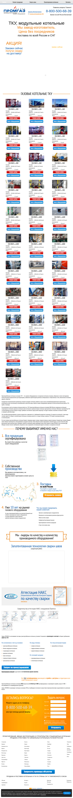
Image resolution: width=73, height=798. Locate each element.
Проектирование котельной (8, 672)
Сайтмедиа (39, 788)
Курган (25, 755)
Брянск (3, 748)
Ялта (68, 756)
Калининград (4, 766)
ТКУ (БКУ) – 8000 (36, 352)
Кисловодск (26, 746)
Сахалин (49, 752)
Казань (3, 764)
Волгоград (4, 752)
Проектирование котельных (51, 2)
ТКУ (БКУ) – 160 (60, 109)
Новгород (26, 764)
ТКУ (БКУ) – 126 (36, 109)
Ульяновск (69, 741)
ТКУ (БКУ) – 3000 (13, 298)
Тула (48, 766)
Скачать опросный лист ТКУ (37, 14)
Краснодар (26, 748)
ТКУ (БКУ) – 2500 (59, 271)
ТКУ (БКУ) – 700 (60, 190)
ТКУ (25, 678)
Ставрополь (49, 757)
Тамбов (48, 764)
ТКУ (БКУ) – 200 (13, 136)
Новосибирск (27, 766)
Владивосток (4, 750)
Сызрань (49, 761)
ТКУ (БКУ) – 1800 (59, 244)
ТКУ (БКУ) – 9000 (59, 352)
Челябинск (69, 752)
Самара (48, 750)
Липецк (26, 759)
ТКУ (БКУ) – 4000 (13, 325)
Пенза (48, 746)
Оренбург (49, 744)
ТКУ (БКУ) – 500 (60, 163)
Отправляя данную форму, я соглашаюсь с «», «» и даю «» (55, 722)
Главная (4, 2)
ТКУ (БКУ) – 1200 (59, 217)
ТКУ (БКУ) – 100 (13, 109)
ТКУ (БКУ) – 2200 (36, 271)
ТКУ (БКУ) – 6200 (59, 325)
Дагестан (3, 757)
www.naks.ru (24, 601)
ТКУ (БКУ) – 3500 (59, 298)
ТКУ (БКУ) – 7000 (13, 352)
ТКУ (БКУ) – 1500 (13, 244)
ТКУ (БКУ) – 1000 (36, 217)
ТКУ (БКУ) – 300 (60, 136)
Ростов (48, 748)
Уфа (68, 744)
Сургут (48, 759)
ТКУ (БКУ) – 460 (36, 163)
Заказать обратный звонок (34, 12)
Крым (25, 752)
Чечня (68, 754)
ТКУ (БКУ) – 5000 (36, 325)
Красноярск (26, 750)
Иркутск (3, 761)
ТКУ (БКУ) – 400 (13, 163)
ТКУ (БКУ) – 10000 (13, 378)
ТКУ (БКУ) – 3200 (36, 298)
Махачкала (26, 761)
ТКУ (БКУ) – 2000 (13, 271)
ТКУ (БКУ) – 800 (13, 217)
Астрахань (4, 741)
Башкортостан (5, 746)
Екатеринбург (4, 759)
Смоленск (49, 755)
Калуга (25, 741)
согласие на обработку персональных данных (58, 723)
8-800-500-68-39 (58, 11)
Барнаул (3, 744)
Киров (25, 744)
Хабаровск (69, 746)
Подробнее (43, 794)
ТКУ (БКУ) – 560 (13, 190)
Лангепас (26, 757)
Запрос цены (33, 2)
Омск (48, 741)
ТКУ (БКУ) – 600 (36, 190)
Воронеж (3, 755)
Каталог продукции (18, 2)
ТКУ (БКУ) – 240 (36, 136)
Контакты (68, 2)
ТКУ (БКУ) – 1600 (36, 244)
